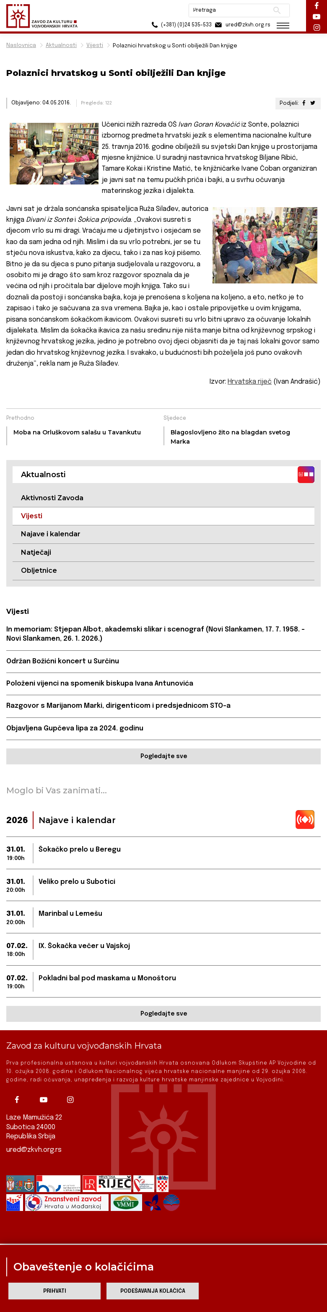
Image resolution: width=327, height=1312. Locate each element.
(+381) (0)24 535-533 (180, 25)
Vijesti (94, 45)
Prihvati (54, 1291)
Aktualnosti (61, 45)
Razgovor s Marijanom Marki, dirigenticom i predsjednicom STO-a (118, 705)
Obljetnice (39, 570)
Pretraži (277, 10)
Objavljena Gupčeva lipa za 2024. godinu (74, 728)
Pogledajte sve (163, 756)
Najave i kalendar (50, 534)
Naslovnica (21, 45)
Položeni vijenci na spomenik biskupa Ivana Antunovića (99, 683)
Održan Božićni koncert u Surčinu (62, 661)
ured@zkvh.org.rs (34, 1150)
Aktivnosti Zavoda (52, 498)
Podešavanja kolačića (152, 1291)
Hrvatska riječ (250, 381)
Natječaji (36, 552)
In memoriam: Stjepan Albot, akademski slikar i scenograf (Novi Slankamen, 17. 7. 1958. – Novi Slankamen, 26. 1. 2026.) (155, 634)
